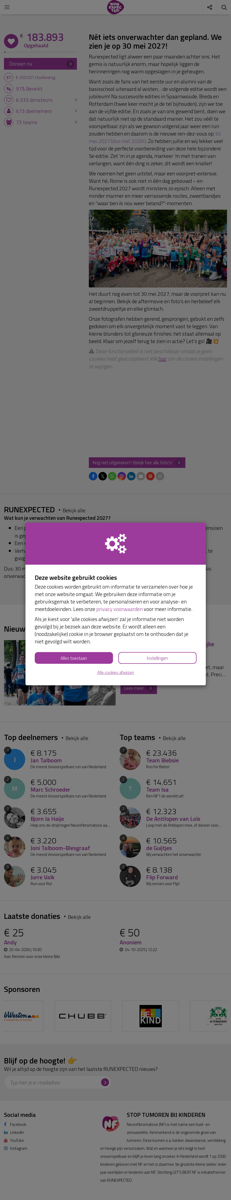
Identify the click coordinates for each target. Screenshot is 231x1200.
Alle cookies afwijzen (115, 672)
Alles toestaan (73, 658)
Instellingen (157, 658)
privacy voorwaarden (119, 609)
